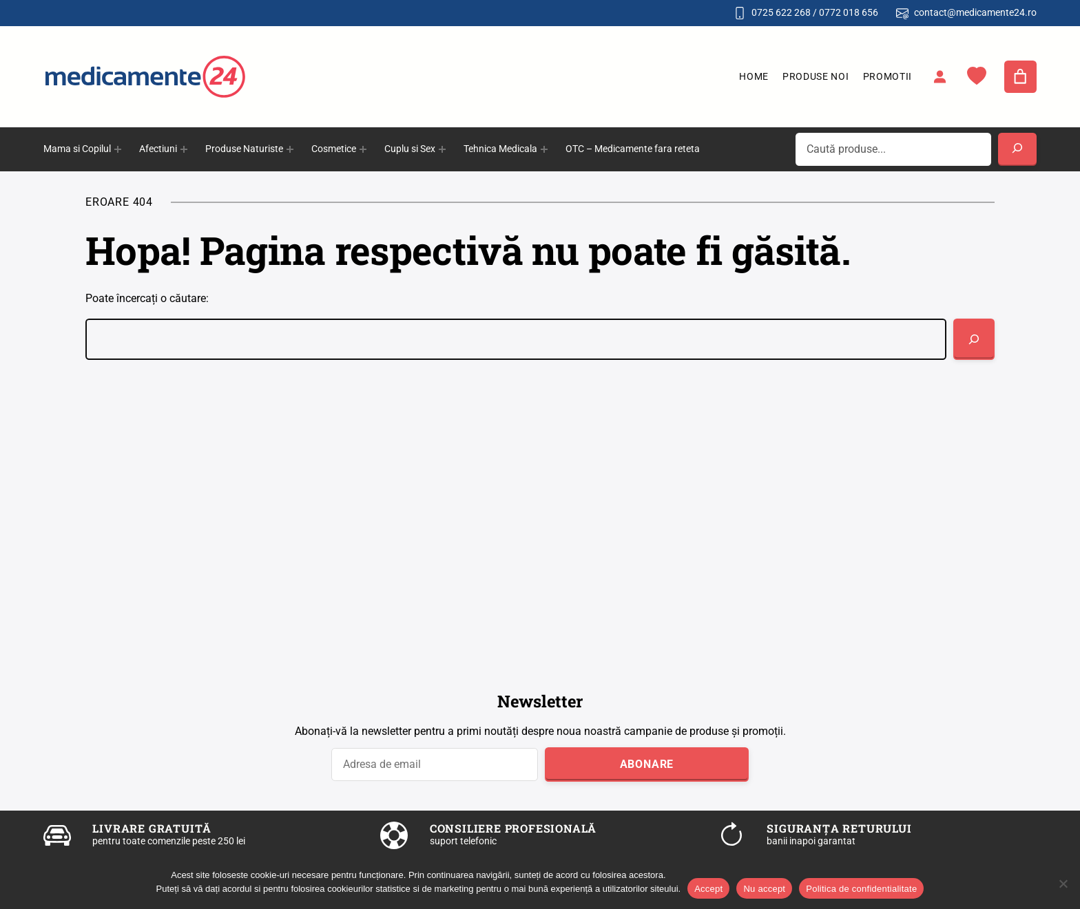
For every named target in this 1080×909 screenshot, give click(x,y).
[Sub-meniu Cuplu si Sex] (442, 149)
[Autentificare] (939, 76)
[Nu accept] (1063, 883)
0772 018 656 (848, 12)
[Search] (1017, 149)
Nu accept (764, 889)
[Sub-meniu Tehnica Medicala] (544, 149)
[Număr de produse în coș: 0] (1020, 77)
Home (754, 76)
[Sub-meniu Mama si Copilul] (117, 149)
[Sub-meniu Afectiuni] (183, 149)
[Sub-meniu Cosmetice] (363, 149)
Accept (708, 889)
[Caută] (974, 339)
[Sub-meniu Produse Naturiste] (290, 149)
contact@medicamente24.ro (975, 12)
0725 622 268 (781, 12)
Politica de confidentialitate (861, 889)
